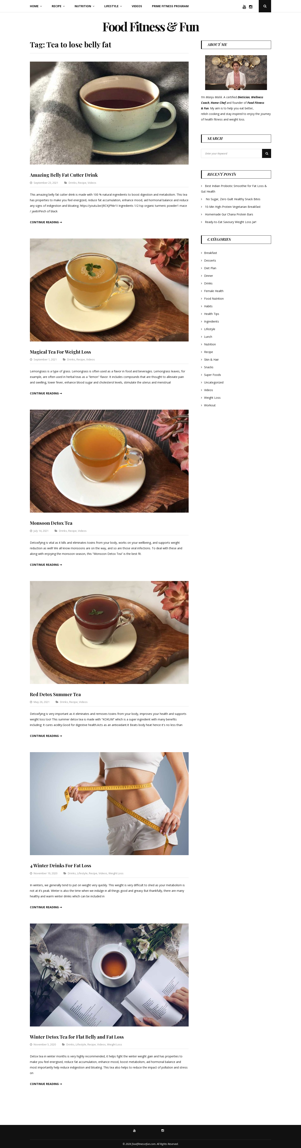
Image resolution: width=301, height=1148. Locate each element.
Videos (137, 6)
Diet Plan (210, 268)
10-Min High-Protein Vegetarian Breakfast (233, 207)
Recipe (56, 6)
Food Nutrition (214, 298)
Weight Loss (115, 873)
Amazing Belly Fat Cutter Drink (66, 174)
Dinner (208, 276)
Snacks (208, 367)
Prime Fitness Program (170, 6)
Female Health (213, 291)
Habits (208, 306)
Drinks (73, 182)
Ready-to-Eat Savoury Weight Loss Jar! (230, 222)
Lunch (208, 337)
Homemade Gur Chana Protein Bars (229, 214)
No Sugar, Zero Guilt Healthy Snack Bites (233, 199)
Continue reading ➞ (46, 222)
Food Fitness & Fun (150, 23)
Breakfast (210, 253)
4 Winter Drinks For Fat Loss (63, 865)
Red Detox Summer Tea (57, 694)
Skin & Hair (211, 359)
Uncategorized (213, 382)
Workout (210, 405)
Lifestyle (111, 6)
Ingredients (211, 321)
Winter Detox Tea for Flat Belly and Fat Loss (81, 1036)
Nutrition (83, 6)
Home (34, 6)
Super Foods (212, 375)
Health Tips (211, 314)
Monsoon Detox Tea (53, 522)
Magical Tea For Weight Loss (63, 351)
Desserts (210, 260)
